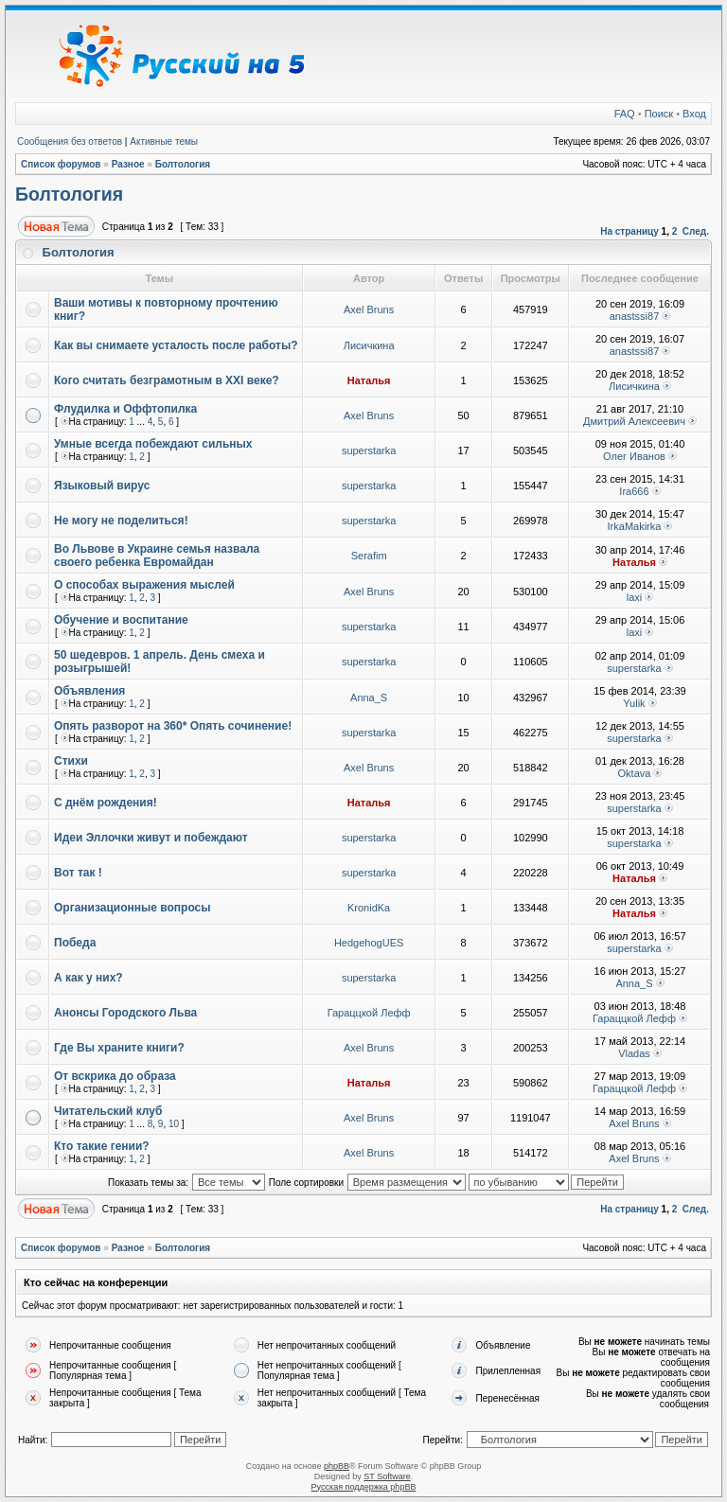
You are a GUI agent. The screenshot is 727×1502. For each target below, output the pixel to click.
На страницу (629, 231)
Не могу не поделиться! (121, 520)
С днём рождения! (105, 802)
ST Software (387, 1476)
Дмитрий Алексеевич (634, 421)
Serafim (369, 555)
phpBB (336, 1466)
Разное (128, 164)
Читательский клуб (108, 1111)
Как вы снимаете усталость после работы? (176, 345)
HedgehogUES (368, 942)
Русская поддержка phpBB (364, 1487)
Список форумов (61, 164)
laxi (635, 597)
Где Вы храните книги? (119, 1047)
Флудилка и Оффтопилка (125, 408)
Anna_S (368, 697)
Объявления (89, 691)
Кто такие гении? (102, 1146)
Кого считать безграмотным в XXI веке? (166, 380)
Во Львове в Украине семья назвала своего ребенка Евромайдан (156, 555)
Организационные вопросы (132, 907)
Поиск (659, 113)
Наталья (369, 380)
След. (696, 231)
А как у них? (88, 977)
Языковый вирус (102, 485)
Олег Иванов (634, 456)
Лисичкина (369, 345)
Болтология (183, 164)
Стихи (71, 761)
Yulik (634, 703)
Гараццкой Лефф (369, 1012)
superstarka (369, 450)
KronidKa (368, 907)
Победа (75, 942)
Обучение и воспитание (121, 620)
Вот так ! (78, 872)
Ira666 (633, 491)
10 (173, 1124)
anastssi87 (635, 316)
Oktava (634, 773)
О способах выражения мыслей (144, 585)
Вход (694, 113)
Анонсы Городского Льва (125, 1012)
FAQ (624, 113)
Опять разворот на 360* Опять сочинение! (173, 726)
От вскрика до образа (115, 1076)
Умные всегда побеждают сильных (153, 444)
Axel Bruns (369, 309)
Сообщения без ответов (69, 141)
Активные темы (164, 141)
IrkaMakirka (635, 526)
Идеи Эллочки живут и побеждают (151, 837)
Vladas (634, 1053)
